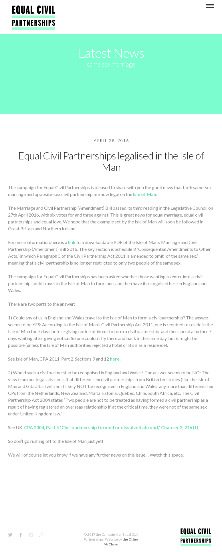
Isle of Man (144, 194)
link (72, 242)
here (115, 358)
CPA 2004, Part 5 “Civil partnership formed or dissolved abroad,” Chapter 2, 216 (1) (111, 427)
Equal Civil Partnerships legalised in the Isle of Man (111, 161)
